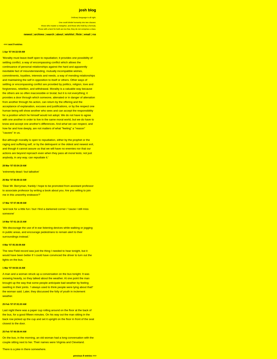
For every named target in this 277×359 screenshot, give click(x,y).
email (87, 34)
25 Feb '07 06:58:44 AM (14, 331)
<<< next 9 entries (13, 44)
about (59, 34)
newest (28, 34)
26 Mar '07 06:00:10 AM (14, 180)
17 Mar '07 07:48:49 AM (14, 203)
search (50, 34)
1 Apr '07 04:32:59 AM (13, 52)
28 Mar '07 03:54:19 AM (14, 165)
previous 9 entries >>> (84, 355)
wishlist (69, 34)
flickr (79, 34)
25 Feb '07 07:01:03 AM (14, 304)
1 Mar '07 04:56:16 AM (13, 268)
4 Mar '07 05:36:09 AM (13, 245)
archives (39, 34)
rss (94, 34)
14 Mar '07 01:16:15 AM (14, 221)
